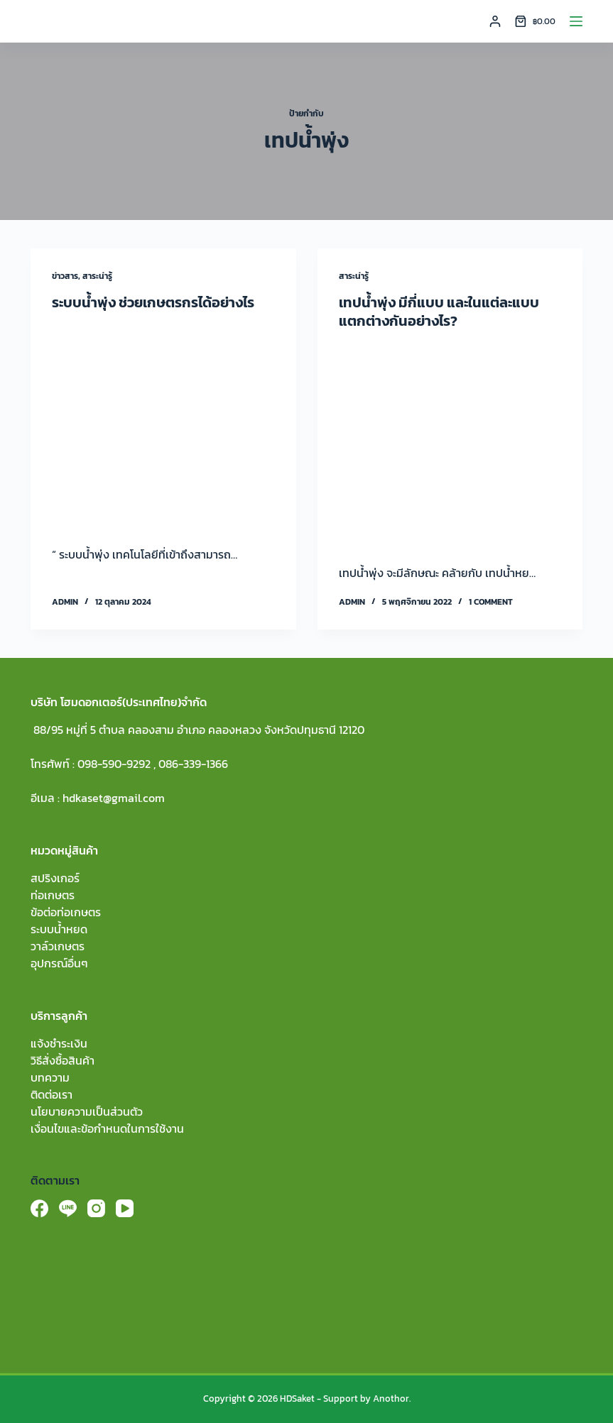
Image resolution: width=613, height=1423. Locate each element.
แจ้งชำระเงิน (59, 1043)
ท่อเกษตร (53, 894)
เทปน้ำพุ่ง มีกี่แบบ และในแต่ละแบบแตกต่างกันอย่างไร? (439, 311)
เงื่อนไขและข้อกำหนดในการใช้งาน (107, 1128)
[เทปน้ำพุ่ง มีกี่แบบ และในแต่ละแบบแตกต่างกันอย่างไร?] (450, 443)
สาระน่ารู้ (97, 276)
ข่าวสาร (65, 276)
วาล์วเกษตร (58, 946)
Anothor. (392, 1398)
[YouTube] (125, 1208)
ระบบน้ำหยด (59, 929)
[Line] (68, 1208)
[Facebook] (39, 1208)
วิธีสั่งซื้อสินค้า (62, 1060)
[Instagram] (96, 1208)
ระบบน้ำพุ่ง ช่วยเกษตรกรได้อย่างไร (153, 302)
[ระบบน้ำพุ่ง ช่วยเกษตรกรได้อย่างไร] (163, 425)
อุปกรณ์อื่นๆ (59, 963)
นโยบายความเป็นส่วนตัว (87, 1111)
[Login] (495, 21)
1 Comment (491, 601)
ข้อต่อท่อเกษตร (66, 912)
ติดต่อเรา (51, 1094)
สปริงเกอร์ (55, 877)
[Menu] (576, 21)
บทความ (50, 1077)
